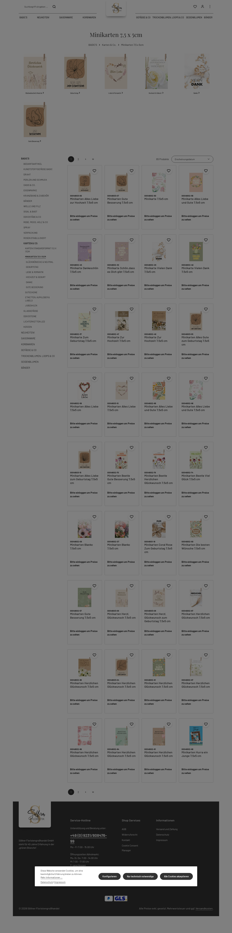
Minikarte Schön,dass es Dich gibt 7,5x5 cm (121, 273)
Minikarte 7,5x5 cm (156, 203)
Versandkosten (204, 912)
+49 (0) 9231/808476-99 (88, 842)
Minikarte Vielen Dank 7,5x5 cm (158, 273)
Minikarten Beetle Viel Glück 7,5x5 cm (196, 481)
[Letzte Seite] (93, 163)
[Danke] (197, 78)
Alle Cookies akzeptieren (176, 876)
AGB (124, 833)
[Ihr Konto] (202, 7)
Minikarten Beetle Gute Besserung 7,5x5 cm (121, 483)
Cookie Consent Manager (130, 852)
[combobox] (36, 7)
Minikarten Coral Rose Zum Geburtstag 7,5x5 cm (158, 552)
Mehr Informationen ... (52, 877)
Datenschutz (162, 838)
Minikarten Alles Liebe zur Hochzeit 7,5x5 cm (84, 204)
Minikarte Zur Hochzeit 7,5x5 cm (118, 343)
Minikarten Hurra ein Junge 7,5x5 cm (195, 758)
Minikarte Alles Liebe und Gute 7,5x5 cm (195, 204)
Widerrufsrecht (129, 838)
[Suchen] (54, 7)
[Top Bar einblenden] (209, 7)
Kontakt (126, 844)
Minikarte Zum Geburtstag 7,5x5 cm (83, 343)
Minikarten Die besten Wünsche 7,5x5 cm (196, 550)
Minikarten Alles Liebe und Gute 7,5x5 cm (158, 412)
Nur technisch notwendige (141, 876)
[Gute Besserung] (35, 127)
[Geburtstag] (75, 78)
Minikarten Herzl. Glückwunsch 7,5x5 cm (121, 619)
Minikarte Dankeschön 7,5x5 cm (84, 273)
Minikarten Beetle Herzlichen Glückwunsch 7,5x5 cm (158, 483)
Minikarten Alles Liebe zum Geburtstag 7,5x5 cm (84, 483)
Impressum (162, 844)
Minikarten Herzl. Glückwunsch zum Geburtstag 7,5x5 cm (157, 621)
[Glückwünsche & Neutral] (35, 78)
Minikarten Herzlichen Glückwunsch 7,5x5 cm (196, 619)
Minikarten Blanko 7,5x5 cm (81, 550)
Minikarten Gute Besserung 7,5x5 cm (120, 204)
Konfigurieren (112, 876)
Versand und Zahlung (167, 833)
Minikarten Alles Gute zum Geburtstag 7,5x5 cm (195, 344)
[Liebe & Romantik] (116, 78)
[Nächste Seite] (86, 163)
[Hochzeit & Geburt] (156, 78)
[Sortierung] (192, 163)
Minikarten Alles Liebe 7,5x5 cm (84, 412)
